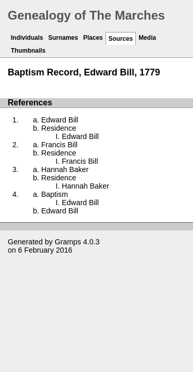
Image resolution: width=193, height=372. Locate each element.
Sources (121, 38)
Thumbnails (28, 50)
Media (147, 37)
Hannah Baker (65, 169)
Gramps (68, 242)
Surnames (63, 37)
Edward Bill (59, 120)
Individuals (27, 37)
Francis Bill (59, 145)
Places (93, 37)
